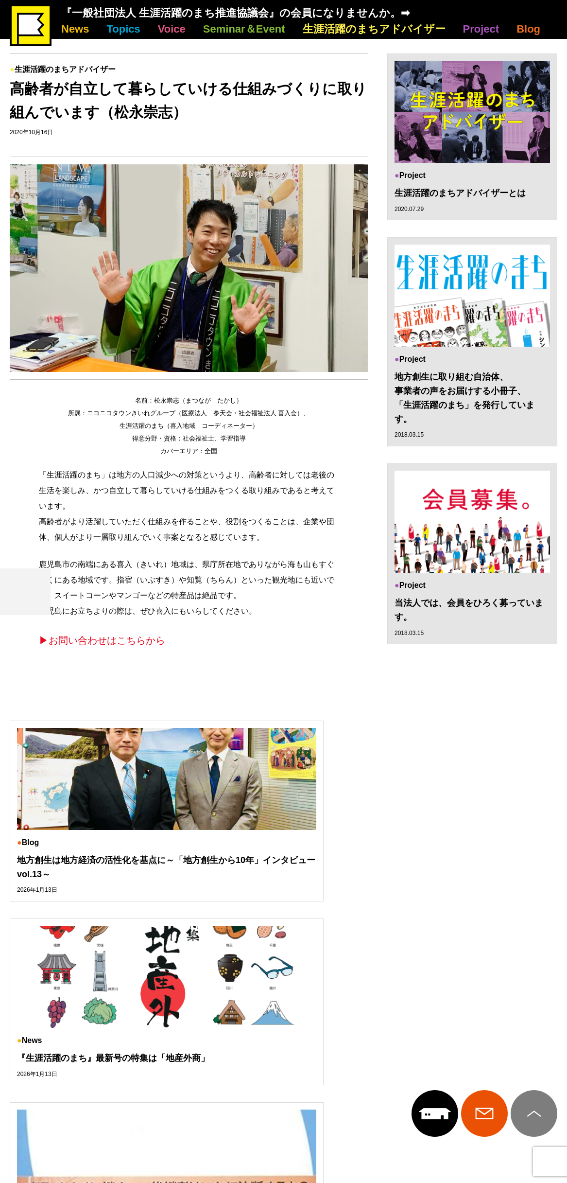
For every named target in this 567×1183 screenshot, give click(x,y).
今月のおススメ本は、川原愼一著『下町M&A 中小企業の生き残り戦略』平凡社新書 (471, 874)
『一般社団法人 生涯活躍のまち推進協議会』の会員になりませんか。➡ (235, 13)
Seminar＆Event (244, 29)
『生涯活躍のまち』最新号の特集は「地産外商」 (276, 867)
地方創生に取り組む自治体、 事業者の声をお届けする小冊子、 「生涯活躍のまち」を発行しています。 (464, 398)
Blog (528, 29)
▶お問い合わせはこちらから (102, 640)
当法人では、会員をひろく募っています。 (469, 611)
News (75, 29)
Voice (172, 29)
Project (481, 29)
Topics (123, 29)
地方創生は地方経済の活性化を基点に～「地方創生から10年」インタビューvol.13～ (92, 874)
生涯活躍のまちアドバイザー (374, 29)
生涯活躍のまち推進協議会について (283, 1032)
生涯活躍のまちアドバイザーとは (460, 193)
